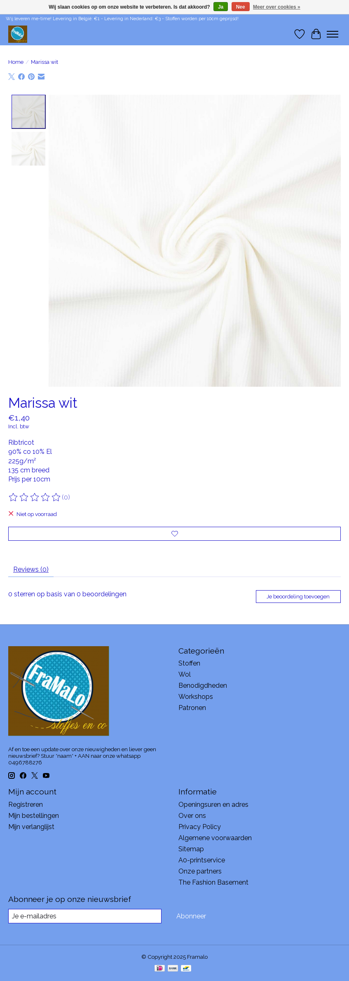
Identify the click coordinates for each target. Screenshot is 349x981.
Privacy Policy (199, 827)
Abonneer (191, 916)
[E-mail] (85, 916)
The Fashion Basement (213, 882)
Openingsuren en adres (213, 804)
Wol (184, 674)
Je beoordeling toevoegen (298, 596)
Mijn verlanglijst (31, 827)
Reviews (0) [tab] (31, 569)
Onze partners (200, 871)
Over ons (192, 816)
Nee (240, 7)
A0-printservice (201, 860)
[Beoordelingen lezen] (35, 497)
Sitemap (191, 849)
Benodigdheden (202, 685)
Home (15, 61)
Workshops (195, 697)
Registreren (25, 804)
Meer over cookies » (276, 7)
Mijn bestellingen (33, 816)
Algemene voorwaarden (215, 838)
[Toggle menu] (332, 34)
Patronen (192, 708)
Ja (220, 7)
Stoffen (189, 663)
